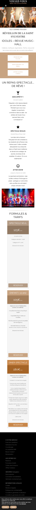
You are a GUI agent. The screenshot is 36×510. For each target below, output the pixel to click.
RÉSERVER (18, 285)
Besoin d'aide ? (10, 452)
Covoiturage (9, 447)
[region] (18, 17)
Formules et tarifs (11, 463)
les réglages (22, 504)
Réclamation (9, 454)
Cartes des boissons (12, 465)
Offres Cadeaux (10, 468)
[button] (0, 198)
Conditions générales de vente (15, 495)
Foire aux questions (11, 442)
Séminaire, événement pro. (14, 479)
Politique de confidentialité (14, 490)
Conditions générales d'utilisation (16, 492)
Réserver (8, 461)
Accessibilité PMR (11, 449)
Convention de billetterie (13, 476)
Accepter (5, 507)
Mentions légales (11, 488)
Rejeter (13, 507)
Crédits (8, 485)
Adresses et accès (11, 445)
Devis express (10, 474)
